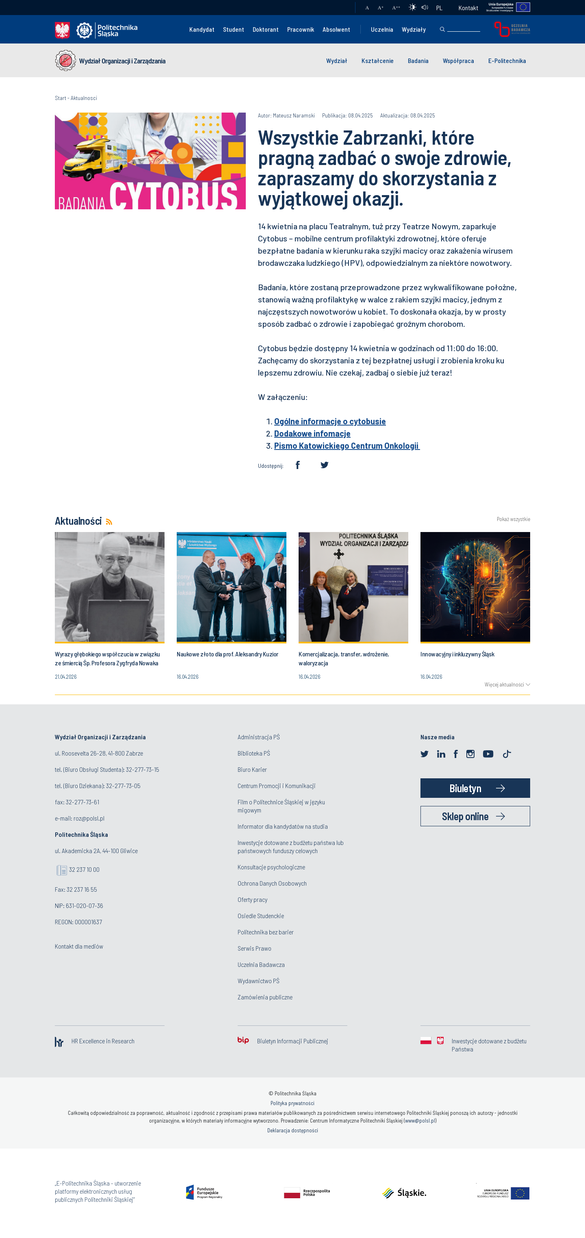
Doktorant (266, 29)
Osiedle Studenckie (261, 915)
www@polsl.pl (420, 1120)
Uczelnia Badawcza (261, 964)
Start (60, 97)
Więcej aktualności (504, 684)
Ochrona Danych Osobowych (272, 883)
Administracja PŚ (259, 737)
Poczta (341, 7)
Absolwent (336, 29)
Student (233, 29)
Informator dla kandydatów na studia (283, 826)
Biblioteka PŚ (254, 753)
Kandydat (201, 29)
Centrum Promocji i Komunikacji (277, 785)
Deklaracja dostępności (292, 1130)
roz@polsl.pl (89, 818)
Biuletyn (465, 788)
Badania (418, 60)
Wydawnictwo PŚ (259, 980)
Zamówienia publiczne (265, 997)
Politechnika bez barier (266, 932)
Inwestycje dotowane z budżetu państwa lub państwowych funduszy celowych (291, 846)
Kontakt (468, 7)
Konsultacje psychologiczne (271, 867)
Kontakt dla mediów (79, 946)
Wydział (336, 60)
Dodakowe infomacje (312, 433)
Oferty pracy (252, 899)
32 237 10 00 (84, 869)
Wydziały (414, 29)
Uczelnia (382, 29)
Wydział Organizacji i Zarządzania (122, 60)
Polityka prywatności (292, 1103)
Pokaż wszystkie (513, 519)
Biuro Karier (252, 769)
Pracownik (300, 29)
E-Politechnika (507, 60)
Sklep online (465, 816)
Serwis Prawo (254, 948)
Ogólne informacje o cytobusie (330, 421)
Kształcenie (378, 60)
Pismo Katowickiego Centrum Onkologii (347, 445)
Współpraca (458, 60)
